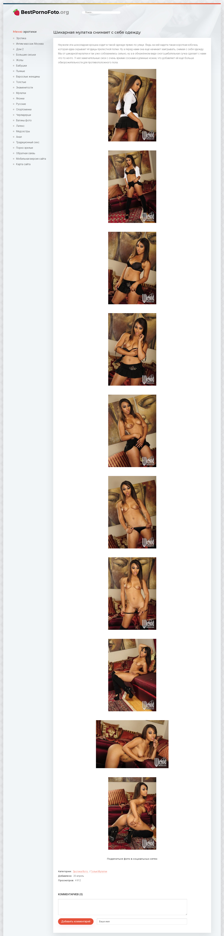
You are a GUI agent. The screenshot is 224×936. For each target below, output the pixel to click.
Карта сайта (23, 164)
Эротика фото (80, 871)
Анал (19, 136)
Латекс (20, 125)
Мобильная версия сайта (31, 158)
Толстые (21, 82)
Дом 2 (20, 49)
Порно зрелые (24, 147)
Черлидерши (23, 114)
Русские (21, 104)
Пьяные (20, 71)
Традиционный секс (27, 142)
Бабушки (21, 65)
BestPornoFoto (45, 12)
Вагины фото (24, 120)
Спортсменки (23, 109)
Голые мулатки (99, 871)
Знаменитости (24, 87)
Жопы (19, 60)
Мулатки (21, 93)
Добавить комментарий (75, 921)
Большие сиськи (26, 54)
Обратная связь (25, 153)
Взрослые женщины (28, 76)
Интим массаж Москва (30, 43)
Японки (20, 98)
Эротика (21, 38)
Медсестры (23, 131)
